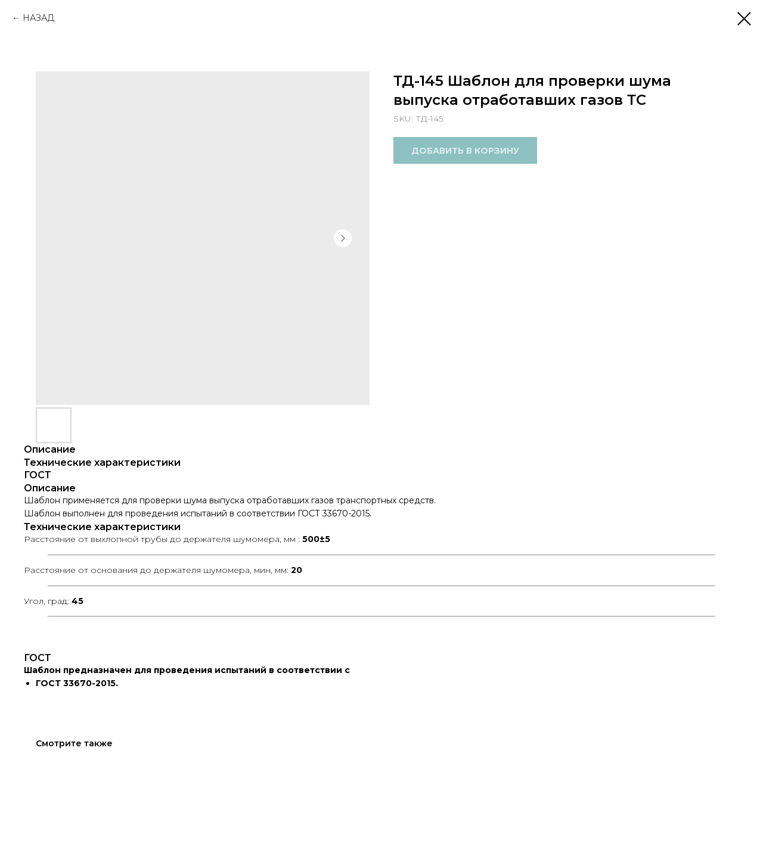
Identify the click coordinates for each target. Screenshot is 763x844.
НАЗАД (38, 18)
